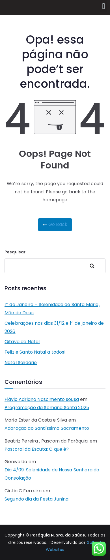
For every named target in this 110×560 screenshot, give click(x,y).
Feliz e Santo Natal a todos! (35, 352)
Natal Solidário (21, 362)
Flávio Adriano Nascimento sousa (42, 399)
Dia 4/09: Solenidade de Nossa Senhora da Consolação (52, 474)
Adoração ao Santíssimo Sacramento (47, 428)
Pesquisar (15, 252)
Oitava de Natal (22, 341)
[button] (103, 6)
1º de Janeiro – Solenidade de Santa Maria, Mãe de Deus (52, 308)
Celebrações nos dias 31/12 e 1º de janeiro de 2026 (54, 327)
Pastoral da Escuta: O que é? (37, 449)
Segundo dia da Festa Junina (36, 499)
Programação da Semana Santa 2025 (47, 407)
